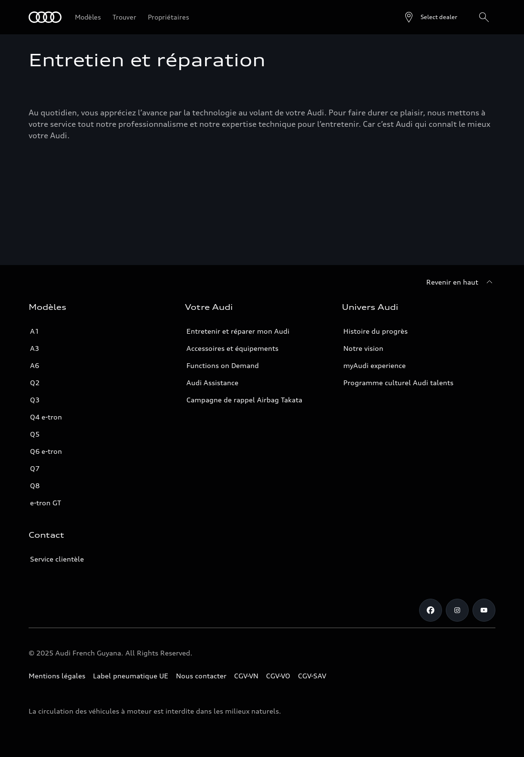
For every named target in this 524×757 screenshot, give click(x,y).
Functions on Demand (222, 365)
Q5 (35, 434)
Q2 (35, 382)
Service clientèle (57, 559)
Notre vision (363, 348)
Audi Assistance (212, 382)
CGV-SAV (312, 676)
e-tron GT (45, 503)
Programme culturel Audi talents (398, 382)
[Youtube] (484, 610)
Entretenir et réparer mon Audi (237, 331)
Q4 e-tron (46, 417)
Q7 (35, 468)
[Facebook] (430, 610)
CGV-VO (278, 676)
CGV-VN (246, 676)
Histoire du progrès (375, 331)
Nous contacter (201, 676)
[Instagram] (457, 610)
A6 (34, 365)
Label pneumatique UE (130, 676)
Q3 (35, 400)
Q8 (35, 485)
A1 (34, 331)
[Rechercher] (484, 17)
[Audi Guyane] (45, 17)
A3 (34, 348)
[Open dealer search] (430, 17)
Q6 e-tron (46, 451)
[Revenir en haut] (460, 282)
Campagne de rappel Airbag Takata (244, 400)
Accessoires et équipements (232, 348)
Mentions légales (57, 676)
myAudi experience (374, 365)
